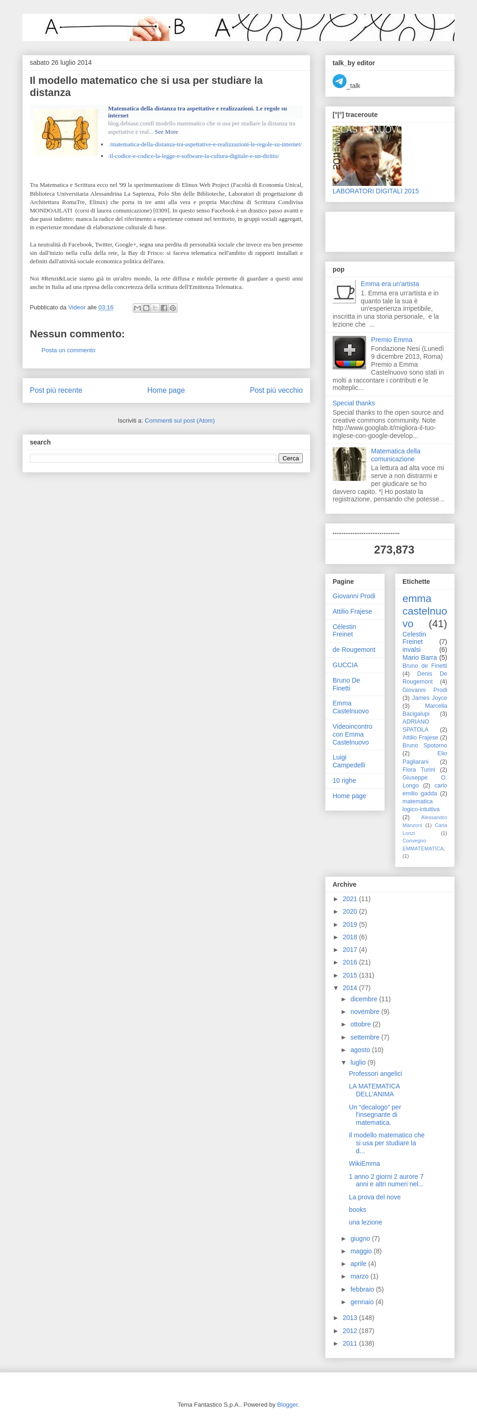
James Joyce (429, 698)
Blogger (287, 1404)
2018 (351, 937)
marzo (360, 1276)
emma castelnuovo (424, 611)
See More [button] (166, 131)
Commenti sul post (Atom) (180, 420)
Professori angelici (375, 1073)
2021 (351, 899)
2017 (351, 949)
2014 (351, 988)
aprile (359, 1263)
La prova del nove (375, 1197)
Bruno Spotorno (424, 745)
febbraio (362, 1289)
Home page (166, 390)
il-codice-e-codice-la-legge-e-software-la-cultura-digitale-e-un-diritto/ (194, 155)
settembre (365, 1037)
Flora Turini (418, 769)
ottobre (361, 1024)
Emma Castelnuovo (351, 707)
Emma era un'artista (390, 283)
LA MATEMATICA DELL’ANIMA (374, 1090)
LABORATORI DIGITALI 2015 (376, 191)
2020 (351, 911)
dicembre (364, 999)
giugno (361, 1238)
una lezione (365, 1222)
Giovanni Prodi (354, 596)
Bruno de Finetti (424, 666)
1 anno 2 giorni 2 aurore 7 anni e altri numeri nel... (386, 1180)
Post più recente (56, 390)
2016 (351, 962)
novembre (365, 1011)
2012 (351, 1330)
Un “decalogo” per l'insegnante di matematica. (375, 1115)
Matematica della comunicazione (396, 455)
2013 (351, 1317)
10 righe (344, 780)
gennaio (362, 1302)
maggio (362, 1251)
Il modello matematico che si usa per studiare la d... (387, 1143)
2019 (351, 924)
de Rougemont (354, 649)
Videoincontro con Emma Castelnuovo (352, 734)
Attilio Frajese (352, 611)
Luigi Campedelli (349, 761)
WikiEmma (364, 1163)
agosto (361, 1050)
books (357, 1209)
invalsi (411, 649)
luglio (359, 1062)
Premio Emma (392, 339)
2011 (351, 1343)
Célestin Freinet (344, 630)
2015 (351, 975)
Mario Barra (419, 657)
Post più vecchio (276, 390)
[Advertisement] (387, 229)
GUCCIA (345, 665)
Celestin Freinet (414, 638)
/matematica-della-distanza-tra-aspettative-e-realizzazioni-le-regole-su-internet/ (205, 144)
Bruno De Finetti (346, 684)
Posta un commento (68, 350)
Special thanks (354, 403)
